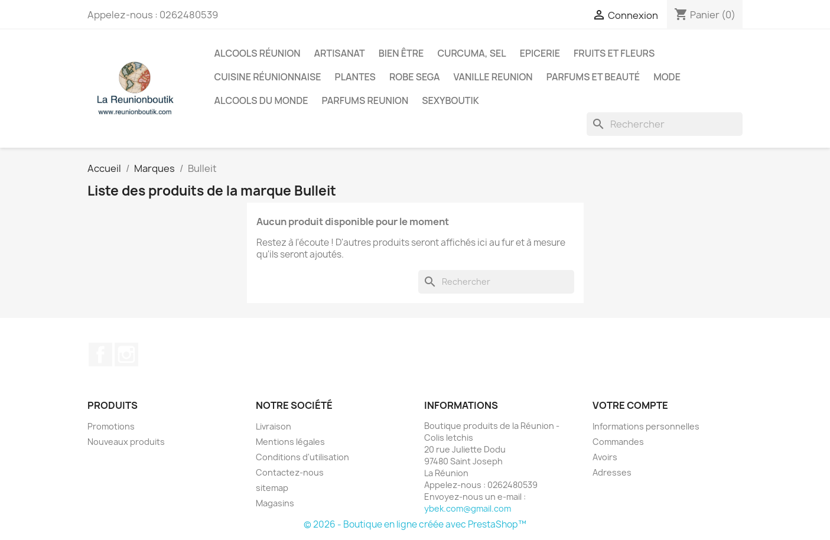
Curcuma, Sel (471, 53)
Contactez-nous (290, 472)
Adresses (612, 472)
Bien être (401, 53)
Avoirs (605, 457)
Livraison (273, 426)
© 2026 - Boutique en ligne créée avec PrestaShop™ (415, 524)
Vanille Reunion (493, 76)
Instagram (126, 354)
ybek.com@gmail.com (467, 508)
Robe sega (414, 76)
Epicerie (540, 53)
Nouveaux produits (126, 441)
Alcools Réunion (257, 53)
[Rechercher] (665, 124)
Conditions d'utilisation (302, 457)
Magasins (275, 503)
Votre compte (630, 405)
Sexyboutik (450, 100)
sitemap (272, 487)
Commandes (618, 441)
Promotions (111, 426)
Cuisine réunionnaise (267, 76)
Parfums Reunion (365, 100)
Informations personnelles (646, 426)
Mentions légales (290, 441)
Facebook (100, 354)
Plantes (355, 76)
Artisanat (339, 53)
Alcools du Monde (261, 100)
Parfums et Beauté (593, 76)
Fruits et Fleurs (614, 53)
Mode (667, 76)
